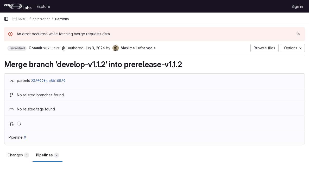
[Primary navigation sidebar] (6, 19)
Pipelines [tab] (47, 155)
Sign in (297, 6)
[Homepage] (18, 6)
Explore (43, 6)
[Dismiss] (298, 34)
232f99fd (39, 80)
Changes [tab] (18, 155)
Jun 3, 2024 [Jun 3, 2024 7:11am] (95, 48)
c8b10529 (57, 80)
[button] (17, 48)
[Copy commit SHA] (64, 48)
